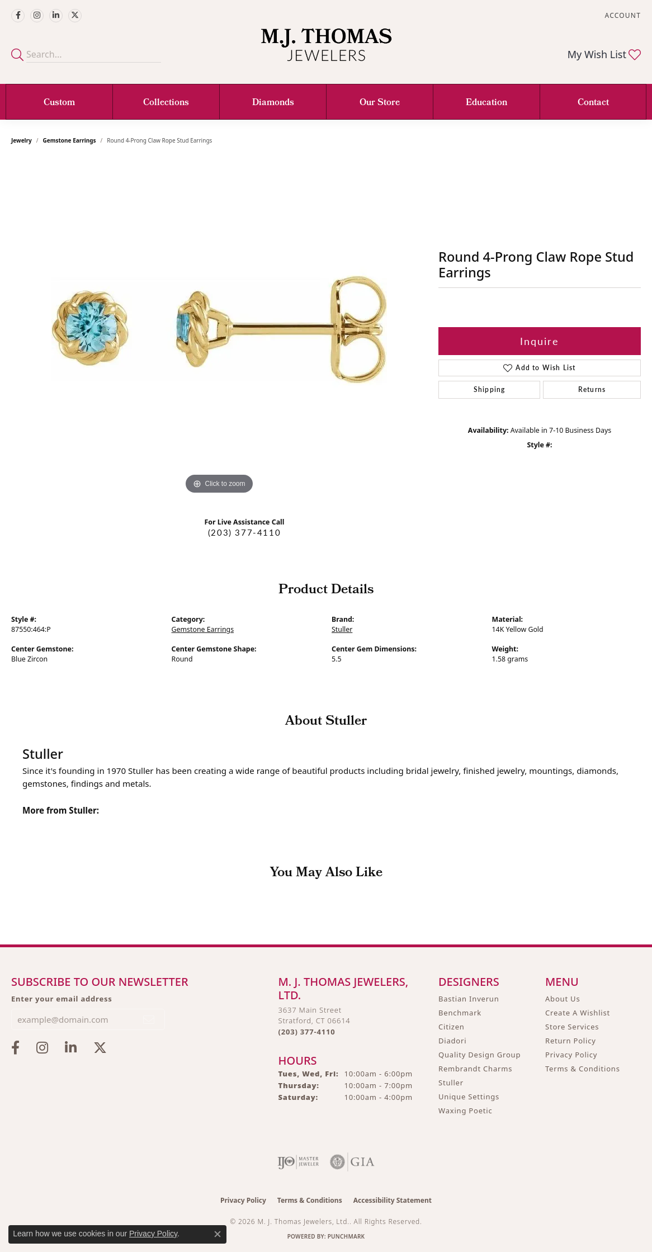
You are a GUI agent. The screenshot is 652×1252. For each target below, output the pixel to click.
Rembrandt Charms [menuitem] (475, 1069)
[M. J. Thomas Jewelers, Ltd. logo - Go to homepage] (326, 50)
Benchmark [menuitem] (459, 1013)
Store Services (572, 1027)
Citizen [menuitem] (451, 1027)
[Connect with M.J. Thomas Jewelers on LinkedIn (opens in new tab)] (56, 15)
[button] (622, 15)
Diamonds (273, 103)
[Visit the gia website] (352, 1162)
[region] (219, 329)
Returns (592, 389)
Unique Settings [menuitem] (468, 1097)
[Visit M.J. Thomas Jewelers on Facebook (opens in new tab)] (18, 15)
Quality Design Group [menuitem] (479, 1055)
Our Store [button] (380, 103)
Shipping (489, 389)
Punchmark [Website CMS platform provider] (346, 1236)
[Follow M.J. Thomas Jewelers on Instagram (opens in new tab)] (37, 15)
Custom (59, 103)
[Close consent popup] (217, 1234)
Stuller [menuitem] (451, 1083)
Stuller (342, 629)
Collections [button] (166, 103)
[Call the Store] (307, 1032)
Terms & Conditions (582, 1069)
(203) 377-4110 (244, 532)
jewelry (21, 140)
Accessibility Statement (392, 1200)
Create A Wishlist (577, 1013)
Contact (593, 103)
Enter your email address (61, 999)
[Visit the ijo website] (298, 1162)
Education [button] (486, 103)
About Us (562, 999)
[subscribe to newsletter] (149, 1019)
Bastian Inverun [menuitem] (468, 999)
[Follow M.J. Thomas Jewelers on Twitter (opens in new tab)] (75, 15)
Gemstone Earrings (69, 140)
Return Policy (570, 1041)
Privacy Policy (571, 1055)
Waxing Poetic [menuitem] (465, 1110)
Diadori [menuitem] (452, 1041)
